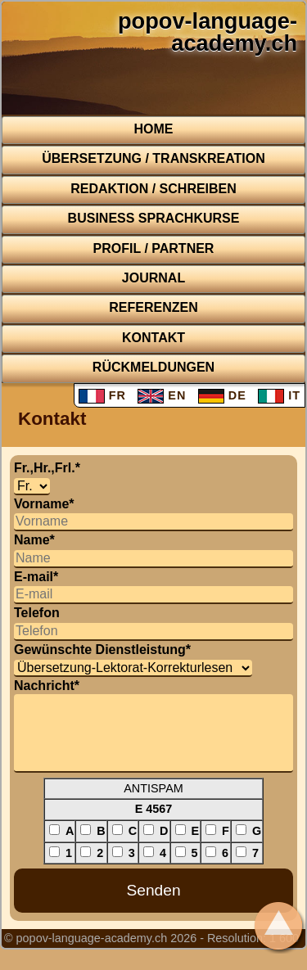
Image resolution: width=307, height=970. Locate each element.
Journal (153, 278)
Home (154, 129)
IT (279, 395)
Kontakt (153, 338)
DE (222, 395)
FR (102, 395)
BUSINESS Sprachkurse (154, 218)
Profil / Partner (153, 248)
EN (162, 395)
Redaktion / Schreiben (153, 189)
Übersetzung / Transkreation (153, 158)
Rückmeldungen (153, 367)
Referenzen (153, 307)
